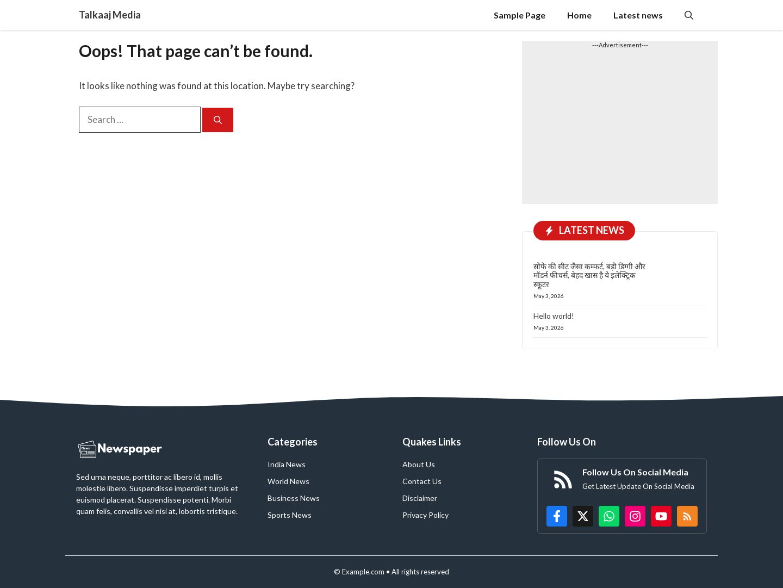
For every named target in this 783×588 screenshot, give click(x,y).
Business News (294, 498)
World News (288, 481)
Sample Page (519, 15)
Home (579, 15)
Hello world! (553, 315)
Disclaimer (419, 498)
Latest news (638, 15)
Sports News (290, 514)
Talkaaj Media (110, 15)
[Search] (217, 120)
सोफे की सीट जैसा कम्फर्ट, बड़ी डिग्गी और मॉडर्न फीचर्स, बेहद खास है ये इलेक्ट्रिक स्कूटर (589, 275)
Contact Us (422, 481)
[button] (689, 15)
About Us (418, 464)
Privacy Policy (425, 514)
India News (287, 464)
